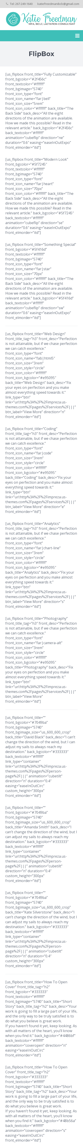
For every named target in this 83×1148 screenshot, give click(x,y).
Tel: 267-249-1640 (21, 4)
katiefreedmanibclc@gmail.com (58, 4)
